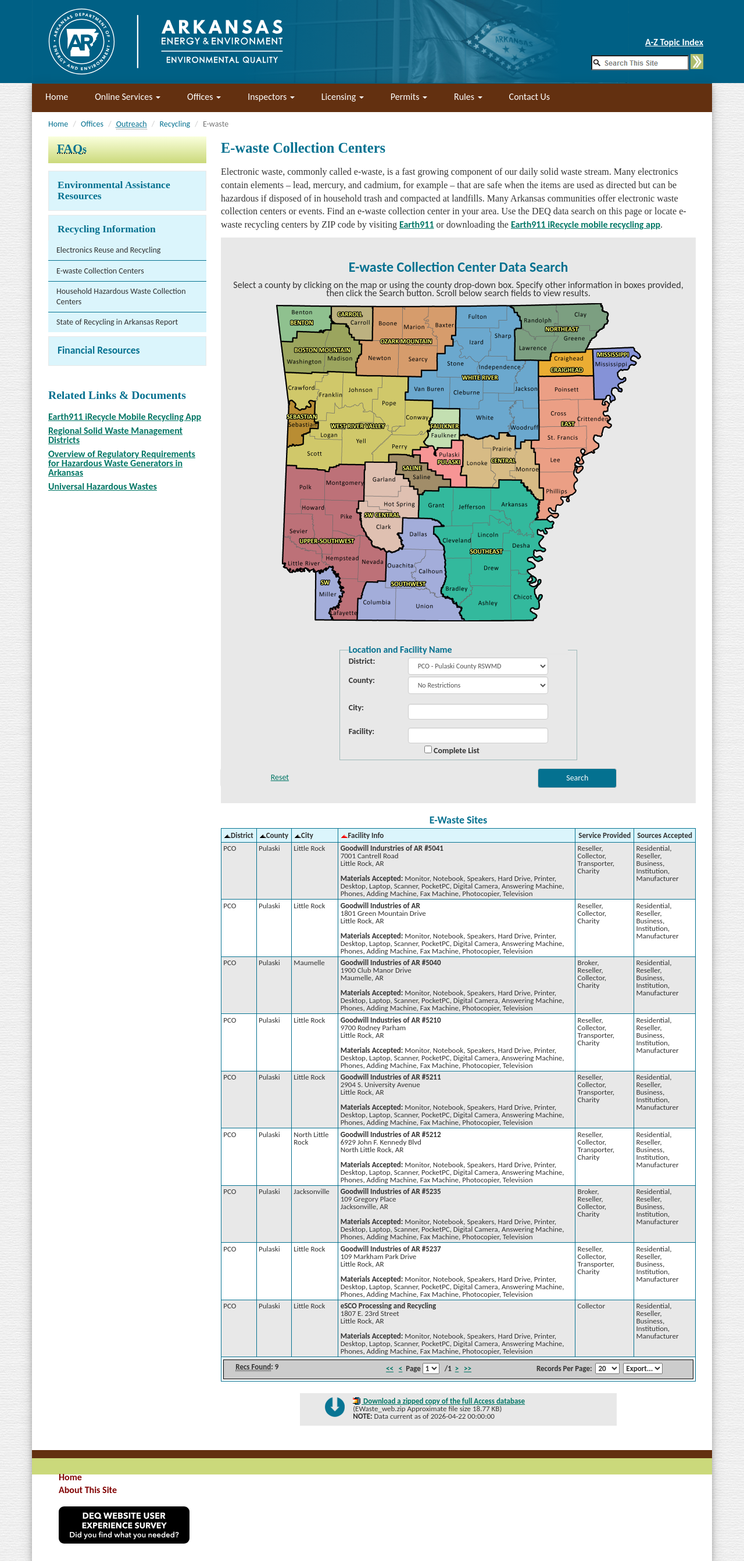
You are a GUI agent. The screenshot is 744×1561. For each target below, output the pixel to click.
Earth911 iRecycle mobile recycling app (585, 224)
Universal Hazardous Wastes (102, 486)
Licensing (342, 96)
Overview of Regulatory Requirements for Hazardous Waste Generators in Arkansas (121, 463)
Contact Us (529, 96)
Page (413, 1368)
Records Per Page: (564, 1368)
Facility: (361, 732)
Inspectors (271, 96)
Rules (468, 96)
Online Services (127, 96)
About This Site (88, 1489)
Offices (204, 96)
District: (362, 661)
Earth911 (416, 224)
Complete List (452, 750)
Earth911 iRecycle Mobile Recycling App (124, 416)
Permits (409, 96)
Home (56, 96)
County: (362, 681)
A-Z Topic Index (674, 42)
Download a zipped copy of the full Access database (443, 1401)
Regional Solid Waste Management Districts (115, 435)
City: (356, 708)
